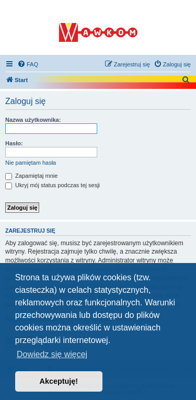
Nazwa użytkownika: (33, 120)
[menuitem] (27, 64)
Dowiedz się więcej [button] (52, 354)
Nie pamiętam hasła (30, 162)
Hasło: (14, 143)
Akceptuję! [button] (59, 381)
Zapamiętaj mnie (31, 176)
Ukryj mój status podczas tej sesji (52, 185)
